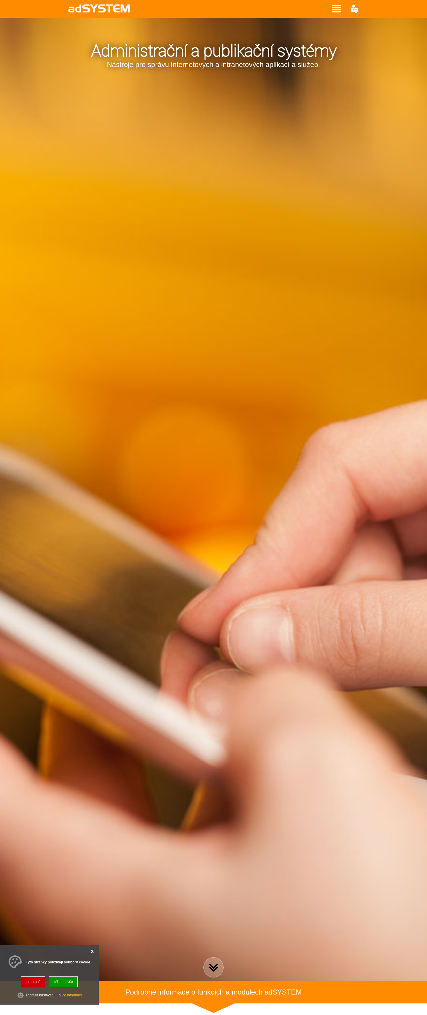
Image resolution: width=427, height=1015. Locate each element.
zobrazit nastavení (40, 995)
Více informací (70, 995)
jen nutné (33, 982)
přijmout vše (63, 982)
